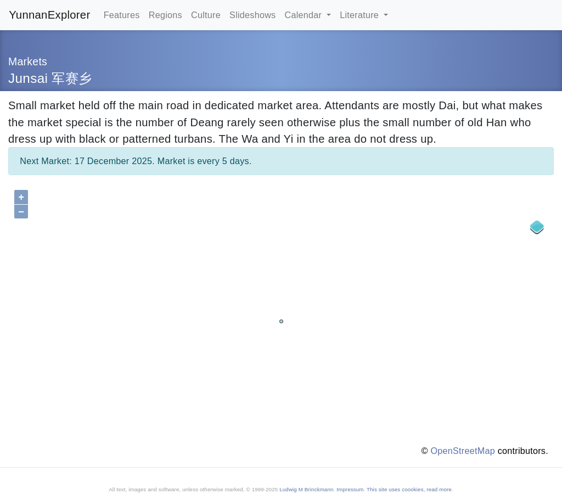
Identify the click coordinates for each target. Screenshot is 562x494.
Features (122, 15)
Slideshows (252, 15)
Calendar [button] (304, 15)
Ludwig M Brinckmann (306, 489)
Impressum (349, 489)
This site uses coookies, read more (409, 489)
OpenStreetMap (463, 451)
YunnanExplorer (49, 15)
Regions (165, 15)
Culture (206, 15)
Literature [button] (360, 15)
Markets (27, 61)
